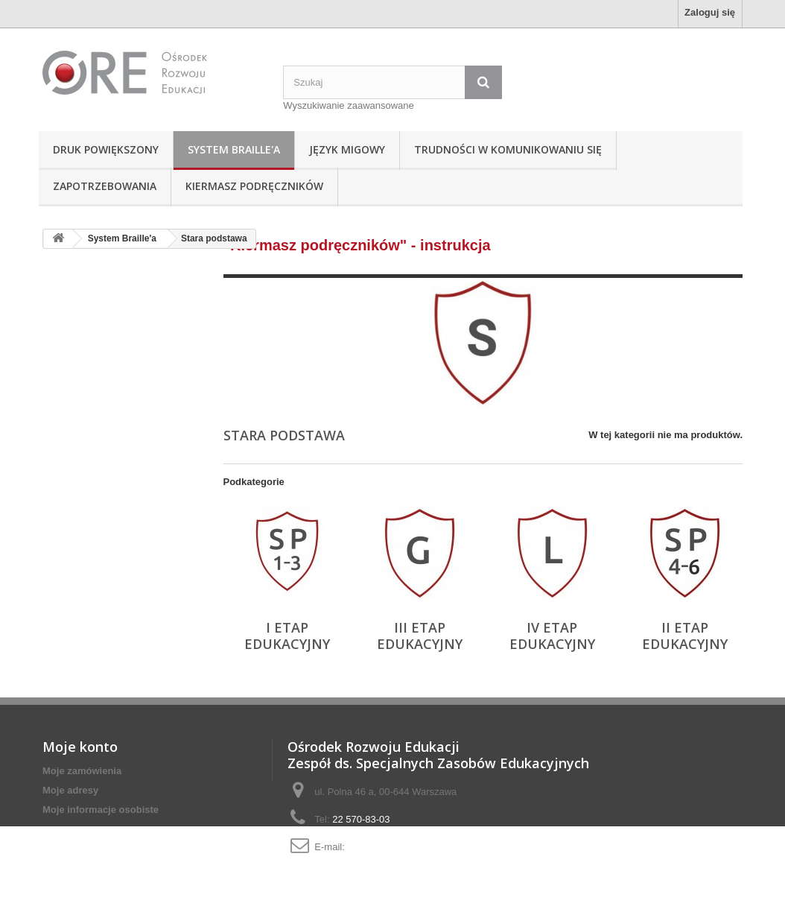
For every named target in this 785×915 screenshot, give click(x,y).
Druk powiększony (106, 149)
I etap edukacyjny (287, 635)
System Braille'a (234, 149)
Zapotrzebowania (104, 186)
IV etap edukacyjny (552, 635)
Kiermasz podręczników (254, 186)
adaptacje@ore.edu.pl (394, 846)
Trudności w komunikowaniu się (508, 149)
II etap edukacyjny (685, 635)
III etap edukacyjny (420, 635)
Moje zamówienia (81, 770)
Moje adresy (70, 790)
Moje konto (80, 747)
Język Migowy (347, 149)
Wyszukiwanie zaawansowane (348, 105)
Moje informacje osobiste (100, 809)
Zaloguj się (709, 12)
